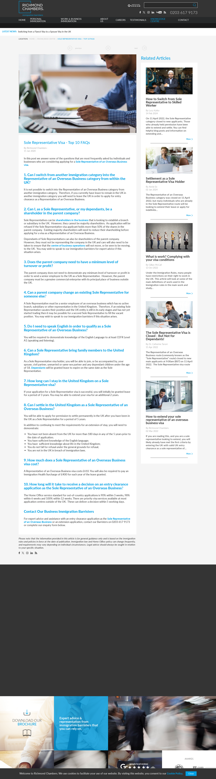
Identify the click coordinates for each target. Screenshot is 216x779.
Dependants (38, 367)
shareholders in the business (72, 220)
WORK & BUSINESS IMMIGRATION (71, 25)
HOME (22, 25)
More (134, 701)
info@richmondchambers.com (130, 762)
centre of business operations (68, 245)
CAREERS (121, 25)
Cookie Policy (175, 773)
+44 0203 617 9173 (124, 759)
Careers (69, 757)
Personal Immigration (76, 740)
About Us (70, 751)
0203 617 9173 (184, 15)
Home (32, 39)
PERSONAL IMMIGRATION (38, 25)
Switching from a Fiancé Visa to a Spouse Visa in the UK (44, 31)
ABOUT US (104, 25)
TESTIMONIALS (138, 25)
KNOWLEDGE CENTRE (158, 25)
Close (191, 773)
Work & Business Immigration (81, 745)
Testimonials (71, 762)
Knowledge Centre (46, 39)
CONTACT (183, 25)
